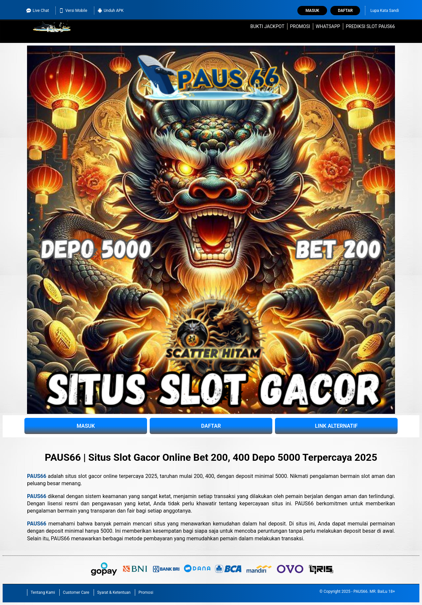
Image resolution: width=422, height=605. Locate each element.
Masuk (312, 10)
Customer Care (76, 592)
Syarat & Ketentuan (114, 592)
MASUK (85, 426)
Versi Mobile (73, 10)
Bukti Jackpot (267, 26)
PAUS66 (36, 476)
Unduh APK (111, 10)
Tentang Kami (43, 592)
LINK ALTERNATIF (336, 426)
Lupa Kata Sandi (384, 10)
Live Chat (37, 10)
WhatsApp (328, 26)
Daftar (345, 10)
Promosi (300, 26)
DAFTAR (211, 426)
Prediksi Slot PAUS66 (370, 26)
